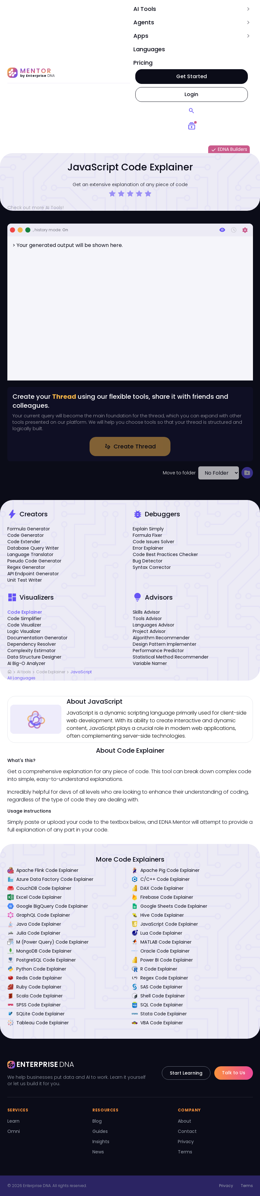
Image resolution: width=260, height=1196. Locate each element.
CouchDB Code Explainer (39, 888)
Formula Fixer (147, 535)
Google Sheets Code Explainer (169, 906)
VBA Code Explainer (157, 1023)
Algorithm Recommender (161, 638)
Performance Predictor (158, 650)
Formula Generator (28, 529)
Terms (185, 1152)
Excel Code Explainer (34, 897)
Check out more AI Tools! (38, 207)
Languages (149, 49)
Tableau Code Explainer (38, 1023)
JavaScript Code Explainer (164, 924)
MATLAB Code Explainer (161, 942)
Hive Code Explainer (157, 915)
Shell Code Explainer (158, 996)
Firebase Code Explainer (162, 897)
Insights (100, 1141)
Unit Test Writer (24, 580)
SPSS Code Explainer (34, 1005)
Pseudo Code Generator (34, 561)
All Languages (21, 678)
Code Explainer (24, 612)
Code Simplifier (24, 618)
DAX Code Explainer (157, 888)
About (184, 1121)
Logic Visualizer (24, 631)
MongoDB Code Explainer (39, 951)
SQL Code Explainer (157, 1005)
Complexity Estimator (31, 650)
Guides (100, 1131)
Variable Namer (150, 663)
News (98, 1152)
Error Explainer (148, 548)
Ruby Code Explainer (34, 987)
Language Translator (30, 554)
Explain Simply (148, 529)
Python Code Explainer (36, 969)
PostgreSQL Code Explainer (41, 960)
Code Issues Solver (153, 541)
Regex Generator (26, 567)
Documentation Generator (37, 638)
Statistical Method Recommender (171, 657)
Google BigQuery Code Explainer (47, 906)
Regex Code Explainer (159, 978)
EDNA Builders (229, 149)
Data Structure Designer (34, 657)
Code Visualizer (24, 625)
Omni (13, 1131)
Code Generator (25, 535)
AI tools (24, 672)
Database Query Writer (33, 548)
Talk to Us (233, 1072)
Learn (13, 1121)
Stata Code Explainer (159, 1014)
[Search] (191, 111)
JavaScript (81, 672)
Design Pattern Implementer (164, 644)
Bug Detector (147, 561)
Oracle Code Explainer (160, 951)
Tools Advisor (147, 618)
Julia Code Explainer (33, 933)
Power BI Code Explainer (162, 960)
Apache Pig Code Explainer (165, 870)
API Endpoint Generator (33, 573)
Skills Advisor (146, 612)
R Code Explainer (154, 969)
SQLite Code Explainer (36, 1014)
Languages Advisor (153, 625)
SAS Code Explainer (157, 987)
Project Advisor (149, 631)
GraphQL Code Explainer (38, 915)
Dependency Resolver (31, 644)
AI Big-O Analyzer (26, 663)
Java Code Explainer (34, 924)
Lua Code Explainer (156, 933)
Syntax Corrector (152, 567)
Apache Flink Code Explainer (42, 870)
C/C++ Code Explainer (160, 879)
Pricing (143, 63)
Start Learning (186, 1073)
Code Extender (23, 541)
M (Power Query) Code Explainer (48, 942)
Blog (97, 1121)
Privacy (186, 1141)
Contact (187, 1131)
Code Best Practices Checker (165, 554)
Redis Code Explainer (34, 978)
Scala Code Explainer (35, 996)
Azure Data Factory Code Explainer (50, 879)
